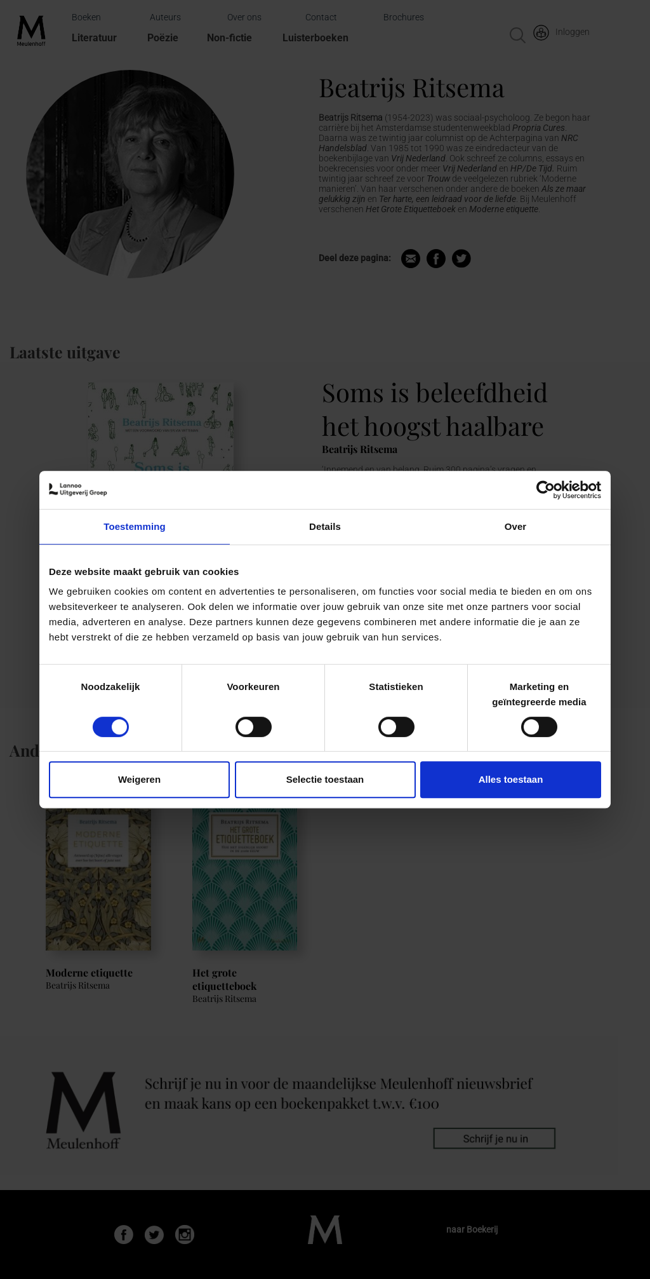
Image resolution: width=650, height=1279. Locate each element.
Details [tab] (325, 526)
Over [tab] (516, 526)
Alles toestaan (511, 779)
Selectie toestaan (325, 779)
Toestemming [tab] (134, 526)
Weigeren (139, 779)
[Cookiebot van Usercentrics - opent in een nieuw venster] (545, 489)
